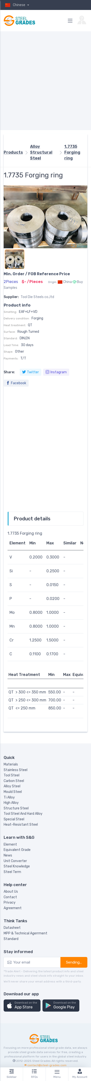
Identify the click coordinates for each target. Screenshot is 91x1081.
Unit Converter (15, 861)
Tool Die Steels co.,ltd (37, 297)
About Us (11, 892)
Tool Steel (11, 775)
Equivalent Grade (17, 850)
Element (10, 844)
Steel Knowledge (17, 866)
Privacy (10, 902)
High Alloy (11, 803)
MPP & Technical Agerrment (25, 933)
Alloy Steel (12, 786)
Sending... (74, 962)
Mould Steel (13, 792)
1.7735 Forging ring (72, 152)
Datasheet (12, 928)
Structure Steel (16, 808)
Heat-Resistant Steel (21, 825)
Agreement (13, 908)
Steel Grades (41, 1061)
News (8, 855)
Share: (9, 372)
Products (13, 152)
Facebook (16, 383)
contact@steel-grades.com (46, 1065)
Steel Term (12, 872)
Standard (11, 939)
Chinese (15, 5)
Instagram (56, 372)
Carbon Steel (14, 781)
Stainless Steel (15, 770)
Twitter (30, 372)
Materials (11, 764)
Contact (10, 897)
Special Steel (14, 819)
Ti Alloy (9, 797)
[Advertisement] (45, 80)
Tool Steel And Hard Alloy (23, 814)
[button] (22, 1005)
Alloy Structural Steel (41, 152)
